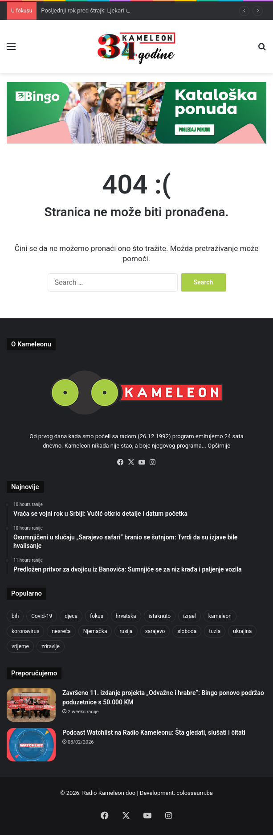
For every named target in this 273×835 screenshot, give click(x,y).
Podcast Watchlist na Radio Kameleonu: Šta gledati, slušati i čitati (153, 732)
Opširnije (219, 445)
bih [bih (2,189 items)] (15, 616)
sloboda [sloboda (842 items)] (186, 631)
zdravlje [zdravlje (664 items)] (50, 646)
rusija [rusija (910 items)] (125, 631)
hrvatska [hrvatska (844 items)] (126, 616)
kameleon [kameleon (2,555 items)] (220, 616)
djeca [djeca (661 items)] (71, 616)
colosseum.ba (194, 793)
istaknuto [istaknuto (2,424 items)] (160, 616)
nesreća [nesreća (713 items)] (61, 631)
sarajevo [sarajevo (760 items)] (155, 631)
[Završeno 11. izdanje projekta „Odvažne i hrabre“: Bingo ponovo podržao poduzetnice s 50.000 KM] (31, 705)
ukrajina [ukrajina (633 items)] (242, 631)
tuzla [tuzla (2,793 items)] (214, 631)
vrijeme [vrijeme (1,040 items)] (20, 646)
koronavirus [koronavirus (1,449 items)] (25, 631)
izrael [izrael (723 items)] (189, 616)
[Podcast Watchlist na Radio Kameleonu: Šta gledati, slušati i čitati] (31, 744)
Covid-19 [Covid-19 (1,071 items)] (41, 616)
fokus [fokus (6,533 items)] (96, 616)
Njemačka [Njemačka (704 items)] (95, 631)
